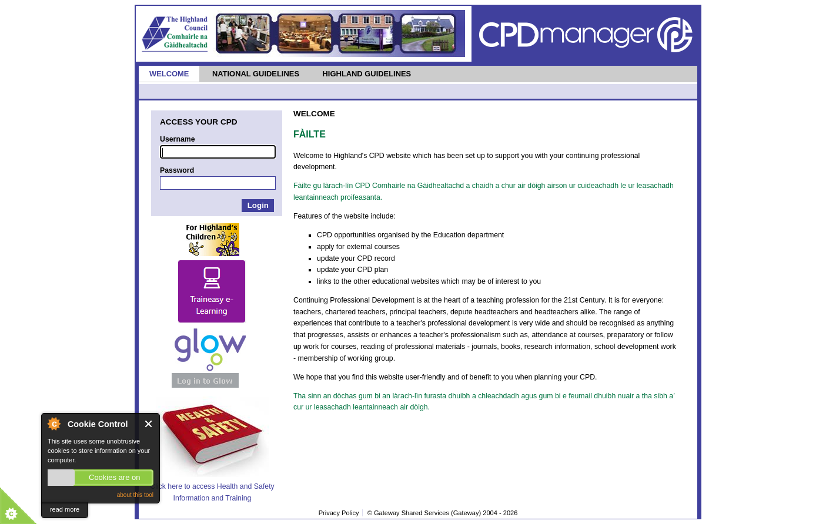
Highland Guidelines (366, 73)
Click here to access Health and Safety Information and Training (212, 486)
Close (149, 424)
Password (177, 170)
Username (177, 139)
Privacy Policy (339, 512)
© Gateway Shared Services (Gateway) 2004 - (442, 512)
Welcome (169, 73)
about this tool (135, 495)
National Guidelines (255, 73)
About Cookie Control (53, 424)
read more (64, 509)
